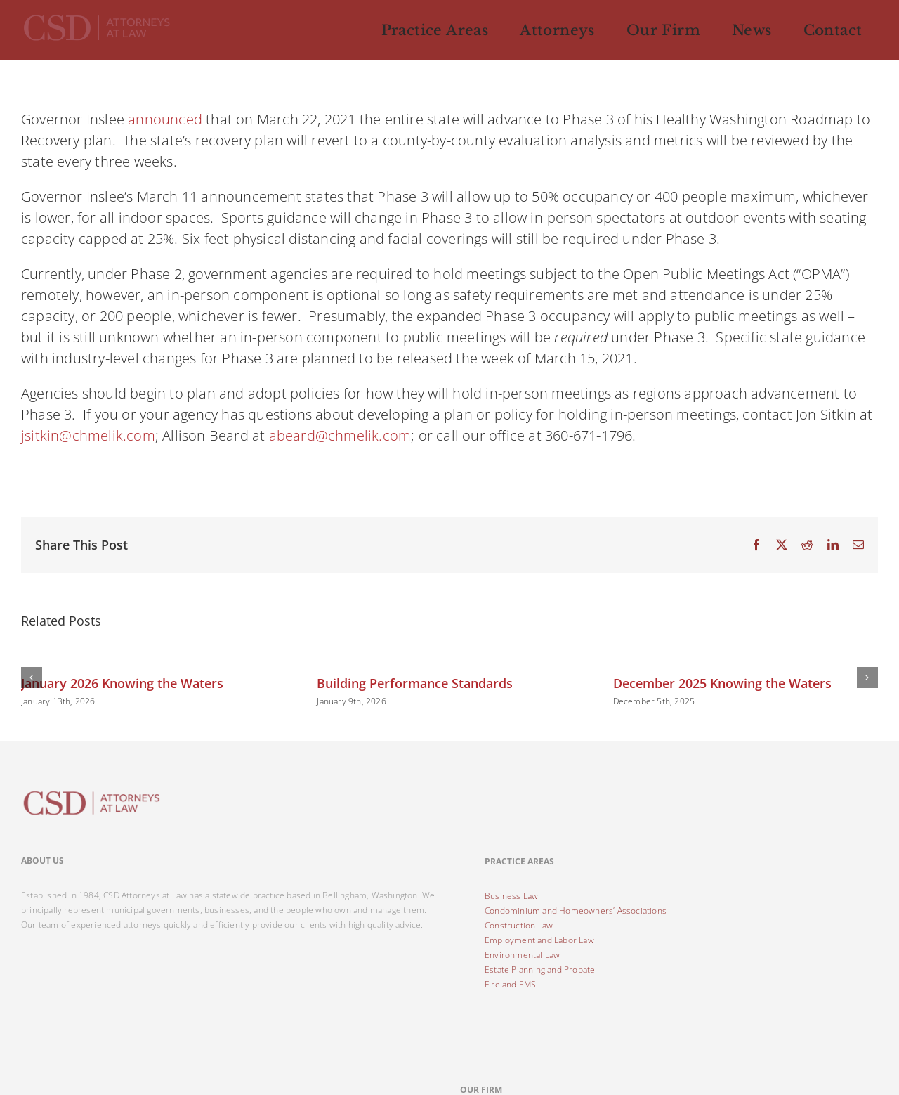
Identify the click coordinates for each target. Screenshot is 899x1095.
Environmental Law (522, 955)
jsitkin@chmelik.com (88, 435)
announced (165, 119)
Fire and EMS (510, 984)
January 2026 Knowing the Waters (122, 683)
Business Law (511, 896)
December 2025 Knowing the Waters (722, 683)
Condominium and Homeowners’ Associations (576, 910)
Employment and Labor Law (539, 940)
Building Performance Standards (415, 683)
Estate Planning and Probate (540, 970)
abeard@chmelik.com (340, 435)
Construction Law (519, 925)
